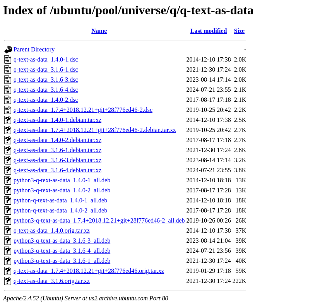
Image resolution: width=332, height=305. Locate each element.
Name (99, 30)
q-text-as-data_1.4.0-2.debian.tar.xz (57, 140)
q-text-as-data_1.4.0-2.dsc (46, 99)
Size (239, 30)
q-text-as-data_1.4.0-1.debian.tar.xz (57, 120)
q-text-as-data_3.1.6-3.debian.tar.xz (57, 160)
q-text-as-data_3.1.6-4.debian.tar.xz (57, 170)
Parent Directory (34, 49)
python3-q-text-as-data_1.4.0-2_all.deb (62, 190)
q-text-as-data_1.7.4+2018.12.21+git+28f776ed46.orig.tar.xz (89, 270)
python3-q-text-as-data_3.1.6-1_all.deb (62, 260)
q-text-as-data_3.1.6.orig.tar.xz (52, 281)
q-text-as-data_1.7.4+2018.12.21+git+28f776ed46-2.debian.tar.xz (95, 130)
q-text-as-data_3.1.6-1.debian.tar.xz (57, 150)
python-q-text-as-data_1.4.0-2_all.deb (60, 210)
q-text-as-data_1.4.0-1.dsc (46, 59)
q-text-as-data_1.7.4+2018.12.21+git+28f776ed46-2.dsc (83, 109)
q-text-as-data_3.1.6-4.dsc (46, 89)
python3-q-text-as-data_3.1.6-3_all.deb (62, 240)
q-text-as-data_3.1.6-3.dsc (46, 79)
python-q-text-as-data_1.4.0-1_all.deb (60, 200)
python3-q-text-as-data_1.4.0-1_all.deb (62, 180)
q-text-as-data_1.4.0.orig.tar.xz (52, 230)
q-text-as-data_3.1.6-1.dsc (46, 69)
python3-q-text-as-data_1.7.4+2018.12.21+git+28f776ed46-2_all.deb (99, 220)
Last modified (208, 30)
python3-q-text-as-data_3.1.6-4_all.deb (62, 250)
